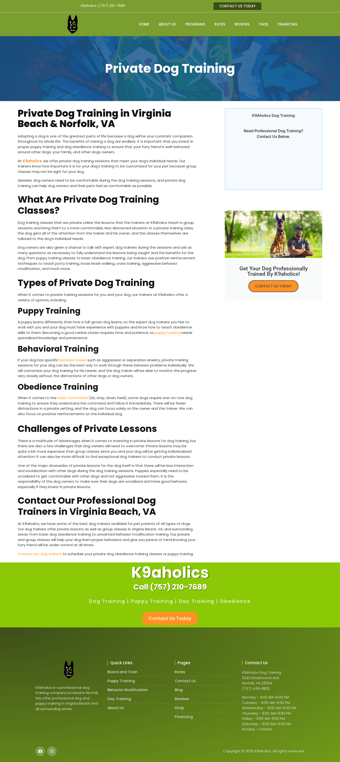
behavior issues (72, 360)
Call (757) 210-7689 (170, 587)
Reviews (242, 24)
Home (144, 24)
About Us (167, 24)
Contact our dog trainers (40, 553)
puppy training (167, 332)
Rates (220, 24)
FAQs (263, 24)
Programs (195, 24)
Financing (288, 24)
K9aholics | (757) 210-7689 (103, 5)
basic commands (72, 397)
